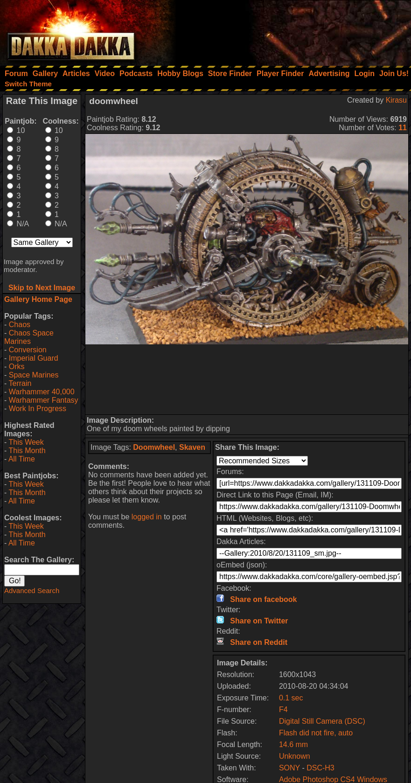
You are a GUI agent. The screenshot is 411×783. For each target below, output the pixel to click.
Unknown (294, 756)
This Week (25, 442)
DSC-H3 (320, 768)
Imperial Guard (33, 358)
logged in (147, 517)
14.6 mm (293, 744)
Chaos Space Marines (29, 337)
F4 (283, 709)
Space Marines (34, 375)
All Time (21, 459)
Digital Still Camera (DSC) (322, 721)
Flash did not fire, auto (316, 733)
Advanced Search (31, 590)
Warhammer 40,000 (42, 392)
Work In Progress (37, 408)
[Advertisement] (285, 30)
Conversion (28, 350)
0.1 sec (291, 698)
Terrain (19, 383)
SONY (289, 768)
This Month (26, 450)
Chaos (19, 325)
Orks (17, 367)
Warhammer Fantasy (43, 400)
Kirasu (396, 100)
